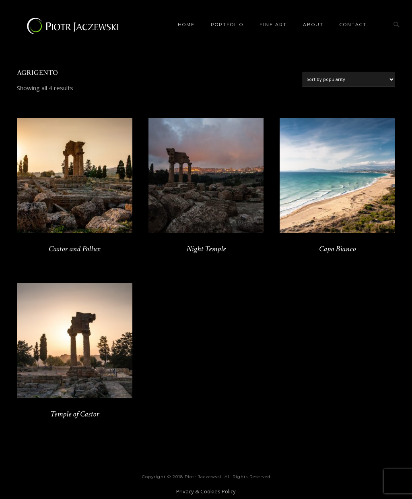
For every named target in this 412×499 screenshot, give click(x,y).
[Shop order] (349, 79)
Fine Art (273, 24)
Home (186, 24)
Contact (353, 24)
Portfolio (227, 24)
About (313, 24)
